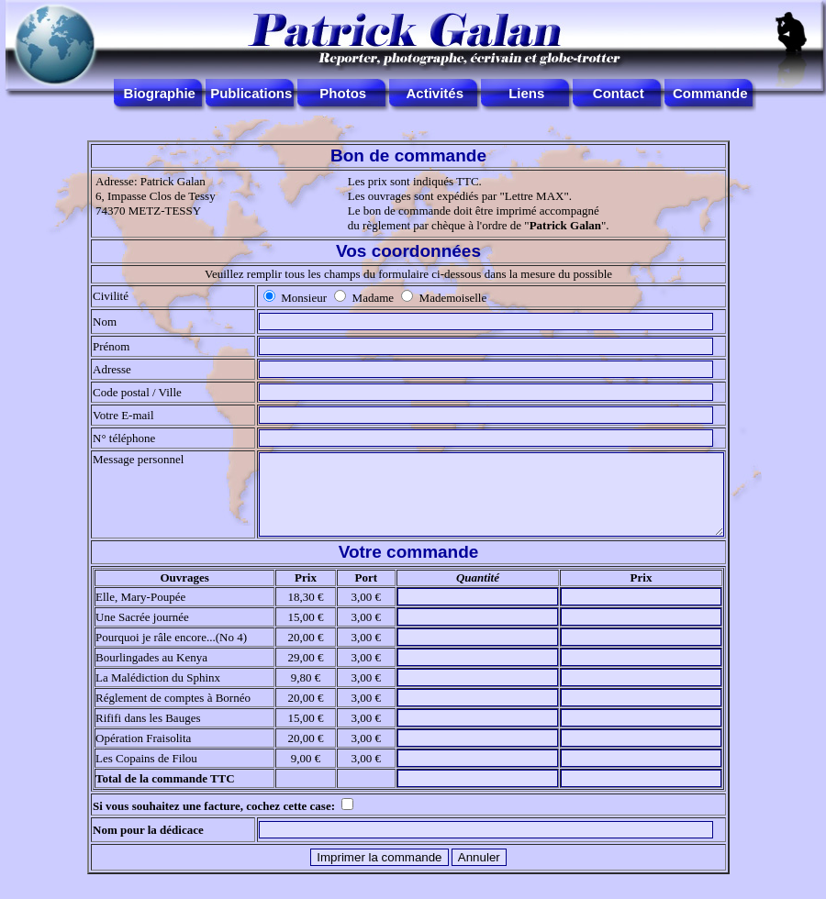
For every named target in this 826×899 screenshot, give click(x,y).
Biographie (159, 93)
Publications (251, 93)
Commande (710, 93)
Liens (526, 93)
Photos (342, 93)
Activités (434, 93)
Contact (618, 93)
